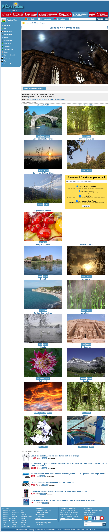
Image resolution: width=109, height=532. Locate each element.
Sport (6, 52)
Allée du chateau (86, 105)
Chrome (14, 516)
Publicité (30, 529)
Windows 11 (6, 510)
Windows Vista (7, 518)
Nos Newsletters (46, 19)
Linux (4, 522)
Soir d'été (43, 381)
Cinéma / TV (8, 34)
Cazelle (86, 381)
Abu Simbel (86, 313)
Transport (7, 58)
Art (5, 28)
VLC (4, 524)
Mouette (86, 415)
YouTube (23, 520)
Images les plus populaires (43, 523)
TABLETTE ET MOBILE (47, 14)
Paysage (7, 46)
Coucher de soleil (86, 245)
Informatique (8, 40)
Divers (6, 37)
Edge (13, 514)
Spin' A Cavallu (43, 105)
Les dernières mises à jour (43, 510)
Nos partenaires (51, 529)
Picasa (23, 524)
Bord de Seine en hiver (43, 313)
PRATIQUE (18, 14)
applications (66, 510)
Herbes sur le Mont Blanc (43, 173)
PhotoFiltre (6, 526)
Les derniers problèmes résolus (93, 510)
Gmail (14, 520)
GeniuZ (30, 98)
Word (22, 510)
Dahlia (43, 347)
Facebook (15, 526)
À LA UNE (6, 14)
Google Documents (26, 516)
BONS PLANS (65, 14)
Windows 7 (6, 516)
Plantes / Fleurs (9, 49)
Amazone (86, 279)
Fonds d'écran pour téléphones (69, 516)
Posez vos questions (90, 512)
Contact (59, 529)
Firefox (14, 518)
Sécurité (23, 522)
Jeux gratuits (39, 524)
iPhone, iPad (16, 512)
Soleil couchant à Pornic (43, 139)
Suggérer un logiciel (41, 514)
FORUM (102, 14)
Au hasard (7, 64)
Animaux (7, 25)
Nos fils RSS (31, 19)
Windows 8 (6, 514)
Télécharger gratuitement (34, 89)
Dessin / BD (8, 31)
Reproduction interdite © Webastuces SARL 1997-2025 (78, 529)
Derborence (86, 347)
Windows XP (6, 520)
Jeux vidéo (7, 43)
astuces (73, 510)
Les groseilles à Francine (43, 211)
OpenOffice (24, 514)
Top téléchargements (41, 512)
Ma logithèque (39, 516)
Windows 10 (6, 512)
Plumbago (43, 415)
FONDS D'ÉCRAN (80, 14)
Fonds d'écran (13, 20)
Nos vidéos (61, 19)
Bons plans (63, 521)
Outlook (14, 522)
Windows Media (25, 526)
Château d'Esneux (86, 139)
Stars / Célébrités (9, 55)
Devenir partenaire (39, 529)
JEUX (92, 14)
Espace (6, 61)
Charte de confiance (21, 529)
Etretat (43, 279)
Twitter (14, 524)
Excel (22, 512)
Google (23, 518)
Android (14, 510)
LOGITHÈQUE (31, 14)
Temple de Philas (43, 245)
